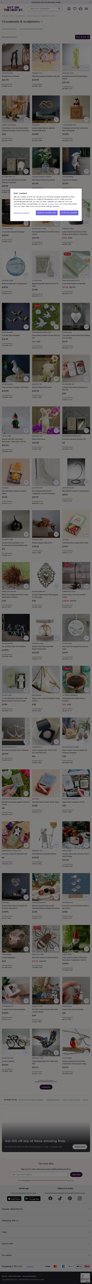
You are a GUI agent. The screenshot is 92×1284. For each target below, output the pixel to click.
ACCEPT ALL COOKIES (69, 213)
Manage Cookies (21, 213)
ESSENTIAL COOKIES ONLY (47, 213)
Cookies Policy (54, 204)
